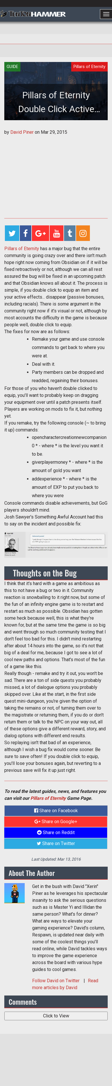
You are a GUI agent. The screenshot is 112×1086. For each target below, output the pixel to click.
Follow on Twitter (56, 980)
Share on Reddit (56, 832)
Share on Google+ (55, 821)
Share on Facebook (56, 810)
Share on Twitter (56, 843)
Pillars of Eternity (21, 248)
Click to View (56, 1016)
